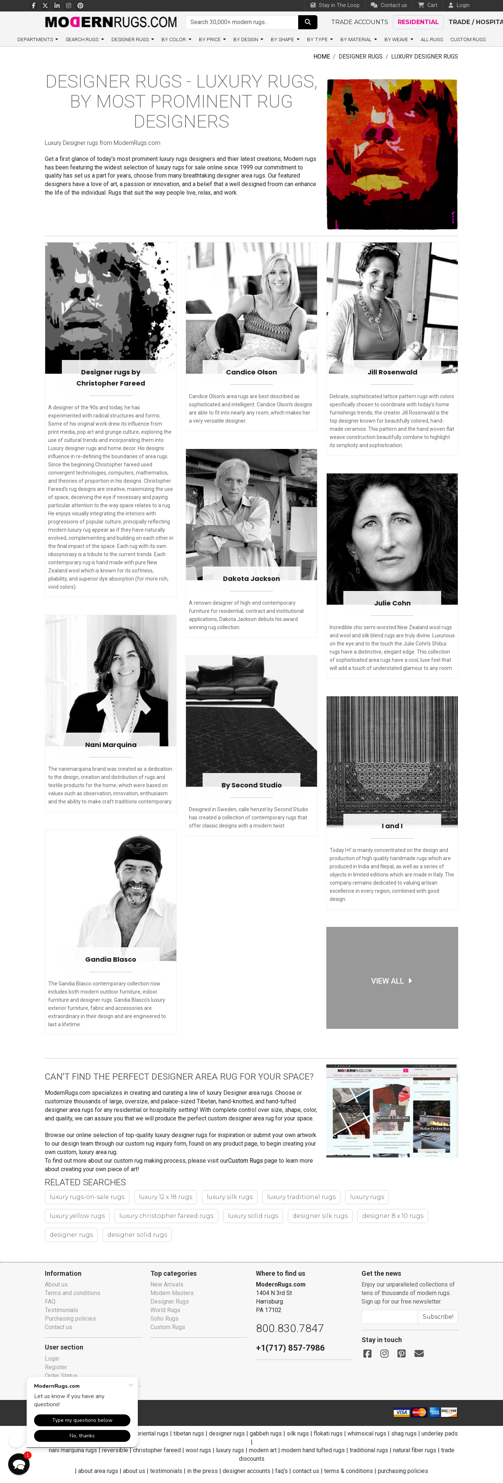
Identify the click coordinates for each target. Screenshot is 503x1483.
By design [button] (247, 39)
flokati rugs (335, 1433)
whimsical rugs (374, 1433)
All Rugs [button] (430, 39)
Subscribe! (437, 1316)
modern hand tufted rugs (313, 1450)
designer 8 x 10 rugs (309, 1217)
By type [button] (317, 39)
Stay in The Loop (337, 5)
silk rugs (305, 1433)
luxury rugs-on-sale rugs (85, 1198)
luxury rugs (353, 1198)
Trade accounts (359, 22)
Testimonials (62, 1310)
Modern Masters (172, 1293)
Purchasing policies (70, 1318)
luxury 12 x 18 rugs (160, 1198)
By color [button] (176, 39)
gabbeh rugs (273, 1433)
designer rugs (373, 1217)
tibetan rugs (197, 1433)
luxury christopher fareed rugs (94, 1217)
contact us (306, 1470)
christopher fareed (155, 1450)
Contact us (389, 5)
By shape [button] (283, 39)
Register (56, 1367)
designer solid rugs (77, 1236)
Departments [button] (38, 39)
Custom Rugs (466, 39)
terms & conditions (348, 1470)
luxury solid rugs (176, 1217)
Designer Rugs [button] (132, 39)
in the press (202, 1470)
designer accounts (246, 1470)
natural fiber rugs (416, 1450)
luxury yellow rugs (410, 1198)
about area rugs (97, 1470)
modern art (261, 1450)
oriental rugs (160, 1433)
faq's (281, 1470)
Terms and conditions (73, 1293)
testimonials (166, 1470)
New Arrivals (167, 1284)
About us (57, 1284)
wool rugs (197, 1450)
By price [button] (211, 39)
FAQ (50, 1301)
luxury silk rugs (222, 1198)
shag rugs (411, 1433)
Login (52, 1358)
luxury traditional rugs (291, 1198)
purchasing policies (403, 1470)
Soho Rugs (164, 1318)
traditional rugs (370, 1450)
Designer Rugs (169, 1301)
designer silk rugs (240, 1217)
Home (321, 56)
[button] (19, 1464)
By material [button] (355, 39)
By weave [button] (395, 39)
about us (134, 1470)
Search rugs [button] (84, 39)
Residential (417, 22)
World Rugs (165, 1310)
